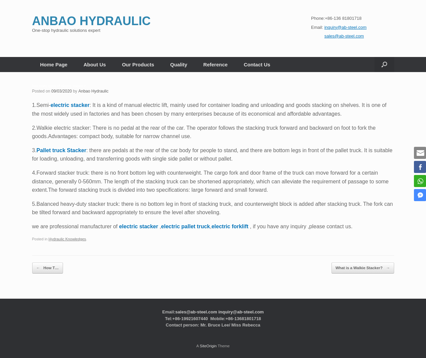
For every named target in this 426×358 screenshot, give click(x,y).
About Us (94, 64)
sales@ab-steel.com (196, 310)
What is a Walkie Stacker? (364, 267)
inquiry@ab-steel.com (240, 310)
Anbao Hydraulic (92, 91)
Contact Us (257, 64)
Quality (178, 64)
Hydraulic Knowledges (67, 239)
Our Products (138, 64)
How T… (47, 267)
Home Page (54, 64)
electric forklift (229, 226)
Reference (215, 64)
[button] (384, 64)
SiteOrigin (208, 345)
